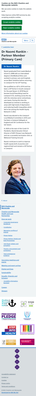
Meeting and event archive (11, 266)
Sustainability (6, 273)
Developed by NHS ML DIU (10, 392)
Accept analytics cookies (12, 22)
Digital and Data (7, 269)
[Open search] (32, 40)
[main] (18, 173)
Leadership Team (8, 47)
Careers (4, 287)
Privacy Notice (8, 235)
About (4, 200)
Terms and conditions (8, 386)
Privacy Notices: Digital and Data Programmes (12, 239)
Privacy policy (6, 383)
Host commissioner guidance (9, 254)
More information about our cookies (15, 33)
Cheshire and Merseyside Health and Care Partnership (10, 214)
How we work (6, 219)
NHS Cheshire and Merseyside (8, 207)
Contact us (5, 377)
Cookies (4, 380)
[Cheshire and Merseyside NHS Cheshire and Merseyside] (9, 40)
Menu (26, 40)
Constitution (8, 227)
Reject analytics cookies (11, 28)
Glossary (4, 291)
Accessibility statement (9, 374)
